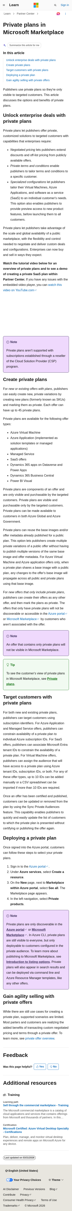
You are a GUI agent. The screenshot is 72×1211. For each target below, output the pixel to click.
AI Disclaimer (11, 1189)
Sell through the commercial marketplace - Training (36, 1105)
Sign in (65, 5)
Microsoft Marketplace (22, 619)
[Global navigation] (4, 5)
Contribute (9, 1194)
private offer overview (39, 1038)
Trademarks (10, 1205)
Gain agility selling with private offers (28, 80)
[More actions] (65, 14)
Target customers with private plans (27, 70)
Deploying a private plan (20, 75)
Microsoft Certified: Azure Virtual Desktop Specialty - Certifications (36, 1130)
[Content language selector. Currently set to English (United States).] (21, 1171)
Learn (7, 13)
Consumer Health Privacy (18, 1200)
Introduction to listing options (28, 962)
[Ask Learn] (58, 14)
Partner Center (26, 13)
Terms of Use (49, 1200)
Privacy (24, 1194)
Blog (52, 1189)
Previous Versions (34, 1189)
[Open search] (55, 5)
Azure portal (56, 613)
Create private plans (18, 65)
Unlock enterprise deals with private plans (31, 60)
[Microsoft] (36, 5)
